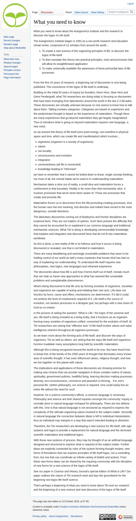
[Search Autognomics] (120, 12)
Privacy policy (39, 516)
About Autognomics (58, 516)
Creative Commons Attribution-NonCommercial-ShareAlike (89, 506)
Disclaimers (77, 516)
